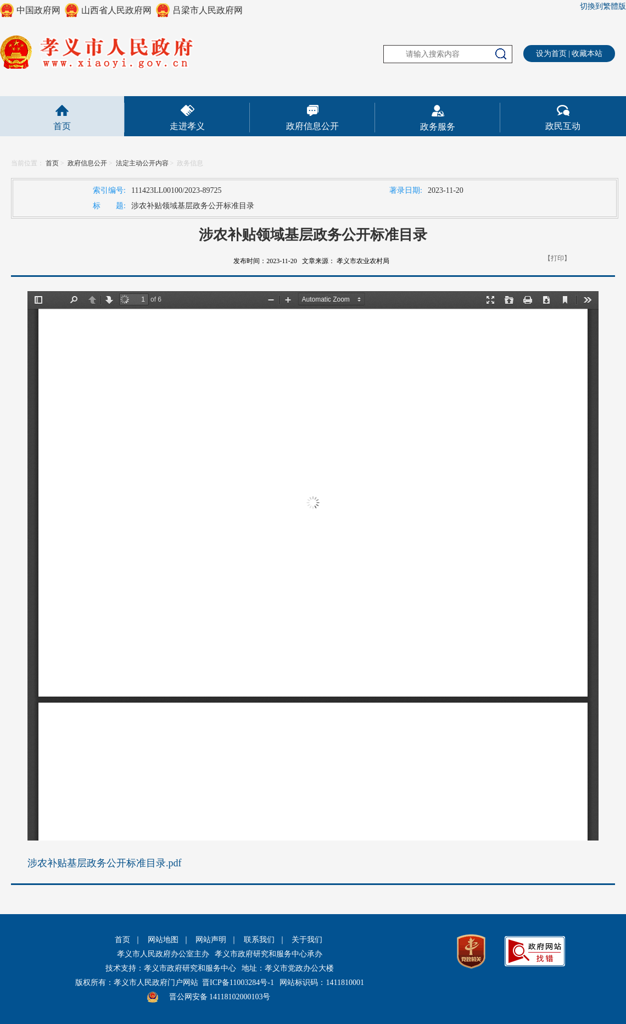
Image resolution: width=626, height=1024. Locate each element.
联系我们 (259, 940)
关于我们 (307, 940)
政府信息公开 (312, 126)
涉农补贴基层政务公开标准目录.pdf (104, 863)
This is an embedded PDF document (313, 566)
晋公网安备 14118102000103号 (220, 997)
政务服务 (437, 126)
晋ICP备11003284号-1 (238, 982)
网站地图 (163, 940)
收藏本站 (587, 53)
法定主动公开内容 (142, 163)
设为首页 (551, 53)
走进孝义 (187, 126)
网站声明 (210, 940)
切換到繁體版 (603, 6)
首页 (62, 126)
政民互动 (562, 126)
